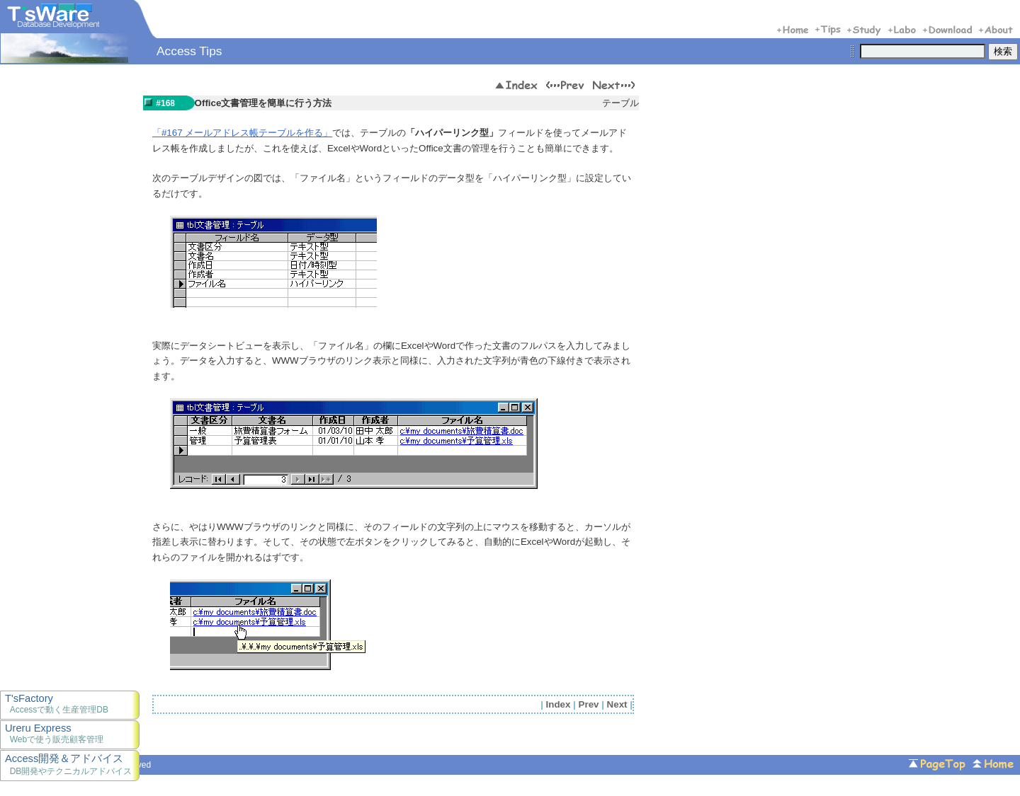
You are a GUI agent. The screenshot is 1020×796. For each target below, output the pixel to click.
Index (558, 704)
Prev (589, 704)
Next (617, 704)
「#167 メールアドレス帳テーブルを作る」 (242, 132)
